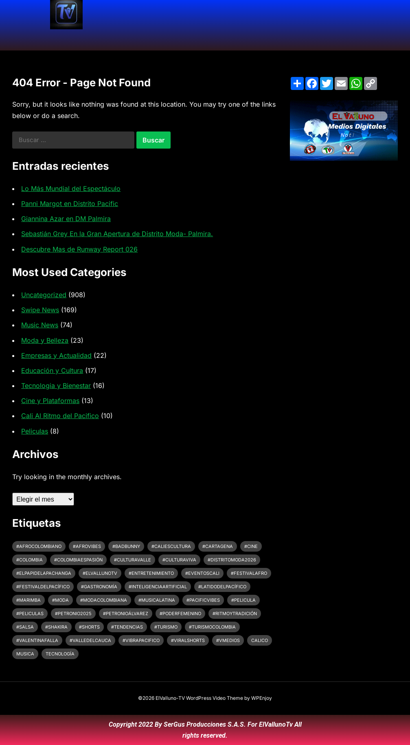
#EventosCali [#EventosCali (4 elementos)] (202, 573)
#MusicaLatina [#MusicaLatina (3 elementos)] (156, 600)
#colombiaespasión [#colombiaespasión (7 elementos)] (78, 560)
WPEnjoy (261, 698)
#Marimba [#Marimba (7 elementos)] (28, 600)
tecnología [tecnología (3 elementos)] (60, 654)
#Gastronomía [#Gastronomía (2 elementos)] (99, 586)
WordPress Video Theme (214, 698)
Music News (39, 325)
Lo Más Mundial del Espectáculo (71, 188)
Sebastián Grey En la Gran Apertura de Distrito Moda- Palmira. (117, 234)
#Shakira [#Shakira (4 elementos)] (56, 627)
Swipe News (40, 310)
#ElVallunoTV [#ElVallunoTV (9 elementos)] (100, 573)
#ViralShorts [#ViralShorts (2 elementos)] (188, 640)
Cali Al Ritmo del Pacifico (60, 416)
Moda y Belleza (44, 340)
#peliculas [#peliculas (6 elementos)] (30, 613)
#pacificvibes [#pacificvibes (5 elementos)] (203, 600)
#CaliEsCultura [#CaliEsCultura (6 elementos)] (171, 546)
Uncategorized (43, 295)
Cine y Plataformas (50, 401)
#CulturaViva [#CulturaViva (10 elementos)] (179, 560)
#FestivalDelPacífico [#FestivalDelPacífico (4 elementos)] (43, 586)
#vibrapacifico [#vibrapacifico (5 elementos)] (141, 640)
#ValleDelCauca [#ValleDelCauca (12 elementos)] (90, 640)
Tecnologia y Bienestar (56, 385)
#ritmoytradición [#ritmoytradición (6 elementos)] (235, 613)
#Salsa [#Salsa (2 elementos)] (25, 627)
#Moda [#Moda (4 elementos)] (60, 600)
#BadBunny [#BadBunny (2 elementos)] (126, 546)
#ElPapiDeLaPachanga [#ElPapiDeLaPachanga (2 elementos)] (43, 573)
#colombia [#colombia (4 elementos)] (29, 560)
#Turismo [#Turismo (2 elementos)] (166, 627)
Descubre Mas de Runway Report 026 (79, 249)
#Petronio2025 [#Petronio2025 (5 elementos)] (73, 613)
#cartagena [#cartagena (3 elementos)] (217, 546)
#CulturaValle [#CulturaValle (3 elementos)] (132, 560)
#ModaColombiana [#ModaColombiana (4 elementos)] (103, 600)
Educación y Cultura (52, 370)
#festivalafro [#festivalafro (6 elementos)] (249, 573)
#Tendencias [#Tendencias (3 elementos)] (127, 627)
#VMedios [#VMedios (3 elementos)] (228, 640)
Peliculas (34, 431)
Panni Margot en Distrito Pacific (69, 203)
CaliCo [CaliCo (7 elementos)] (259, 640)
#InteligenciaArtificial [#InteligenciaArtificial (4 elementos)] (158, 586)
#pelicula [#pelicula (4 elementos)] (243, 600)
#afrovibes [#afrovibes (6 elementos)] (87, 546)
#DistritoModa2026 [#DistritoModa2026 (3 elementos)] (232, 560)
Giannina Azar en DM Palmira (66, 219)
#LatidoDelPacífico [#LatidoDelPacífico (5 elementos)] (222, 586)
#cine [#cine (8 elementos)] (251, 546)
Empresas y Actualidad (56, 355)
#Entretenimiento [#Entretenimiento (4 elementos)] (151, 573)
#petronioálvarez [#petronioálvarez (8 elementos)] (125, 613)
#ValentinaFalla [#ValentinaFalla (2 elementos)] (37, 640)
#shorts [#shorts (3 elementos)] (89, 627)
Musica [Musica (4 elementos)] (25, 654)
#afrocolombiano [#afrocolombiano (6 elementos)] (38, 546)
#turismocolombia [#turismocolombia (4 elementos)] (212, 627)
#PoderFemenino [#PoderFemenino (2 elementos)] (180, 613)
